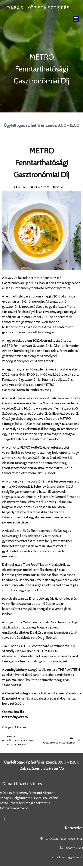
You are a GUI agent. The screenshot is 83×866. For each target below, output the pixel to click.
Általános (20, 727)
